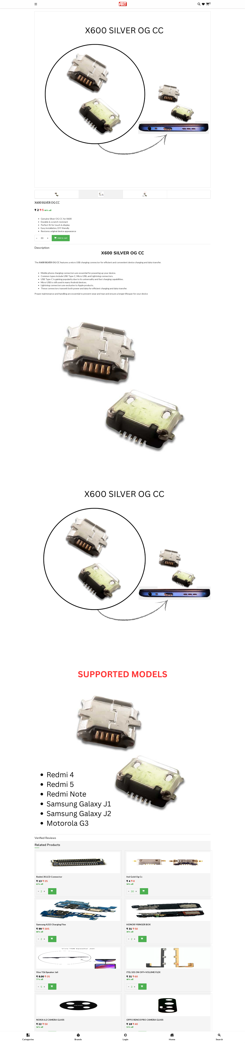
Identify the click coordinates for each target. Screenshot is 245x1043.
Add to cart (60, 238)
